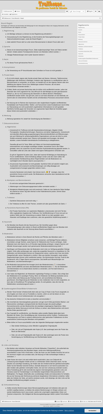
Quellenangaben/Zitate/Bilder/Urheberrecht (88, 58)
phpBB (46, 404)
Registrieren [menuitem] (100, 11)
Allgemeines (81, 44)
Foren (18, 11)
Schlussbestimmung (83, 63)
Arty (48, 406)
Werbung (80, 39)
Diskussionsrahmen (82, 41)
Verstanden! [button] (92, 410)
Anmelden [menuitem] (96, 11)
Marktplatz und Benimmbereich (85, 46)
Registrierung (81, 27)
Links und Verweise (82, 60)
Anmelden (5, 14)
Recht (79, 32)
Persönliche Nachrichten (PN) (85, 51)
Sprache (80, 29)
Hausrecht (80, 53)
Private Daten (81, 37)
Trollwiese (80, 49)
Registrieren (14, 14)
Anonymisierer (81, 34)
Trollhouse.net (8, 11)
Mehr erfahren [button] (69, 410)
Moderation (80, 56)
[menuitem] (67, 11)
